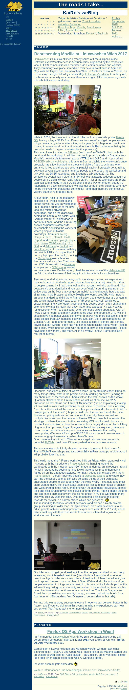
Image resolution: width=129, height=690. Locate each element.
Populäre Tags (66, 27)
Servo (44, 243)
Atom (125, 682)
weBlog (9, 19)
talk (90, 613)
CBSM (124, 688)
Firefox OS (70, 674)
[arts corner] (11, 22)
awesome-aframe (95, 475)
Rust (36, 243)
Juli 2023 (117, 27)
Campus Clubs (42, 237)
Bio (7, 17)
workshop (105, 613)
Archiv (116, 18)
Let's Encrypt (41, 249)
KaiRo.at (123, 686)
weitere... (117, 36)
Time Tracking (12, 33)
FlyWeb (49, 442)
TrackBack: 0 (53, 615)
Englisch (102, 33)
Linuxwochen (41, 59)
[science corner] (13, 25)
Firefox (79, 30)
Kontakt (9, 36)
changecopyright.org (61, 240)
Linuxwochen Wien (64, 636)
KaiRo (40, 613)
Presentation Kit (79, 463)
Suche (9, 39)
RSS (120, 682)
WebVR (96, 613)
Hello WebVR (117, 270)
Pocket (64, 246)
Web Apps (100, 674)
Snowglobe (45, 258)
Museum (69, 264)
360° (55, 267)
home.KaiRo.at (13, 13)
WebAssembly (57, 243)
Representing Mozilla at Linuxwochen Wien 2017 (80, 54)
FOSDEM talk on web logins (50, 161)
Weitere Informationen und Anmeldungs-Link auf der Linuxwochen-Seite (76, 670)
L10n (61, 30)
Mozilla (81, 27)
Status (69, 30)
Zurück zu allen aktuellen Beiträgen (79, 23)
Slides (9, 28)
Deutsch (91, 33)
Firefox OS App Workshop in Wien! (80, 631)
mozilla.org (60, 234)
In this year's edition (97, 74)
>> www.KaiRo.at (10, 44)
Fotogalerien (11, 30)
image (62, 267)
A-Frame (73, 152)
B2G (62, 674)
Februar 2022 (116, 32)
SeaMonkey (94, 27)
